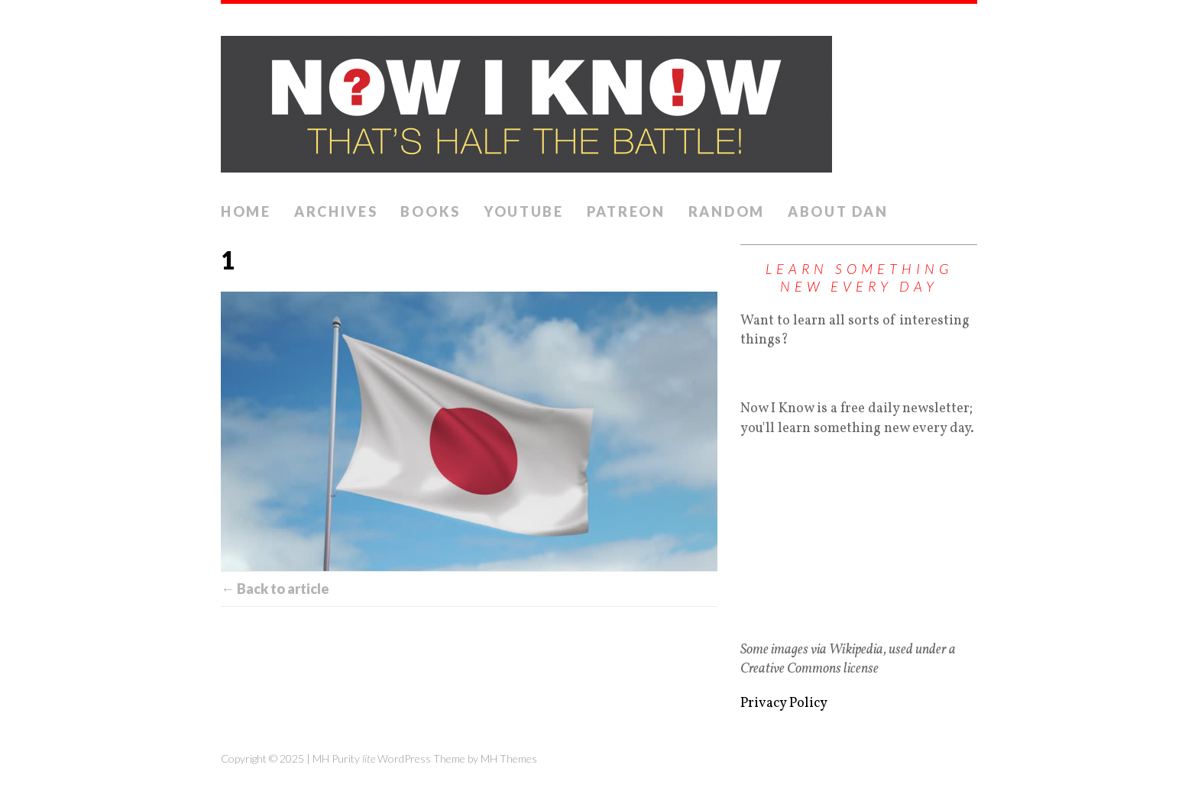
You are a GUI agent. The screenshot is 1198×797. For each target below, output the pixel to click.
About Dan (838, 211)
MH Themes (509, 758)
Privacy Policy (783, 703)
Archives (336, 211)
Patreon (626, 211)
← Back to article (275, 588)
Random (726, 211)
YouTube (524, 211)
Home (246, 211)
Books (430, 211)
